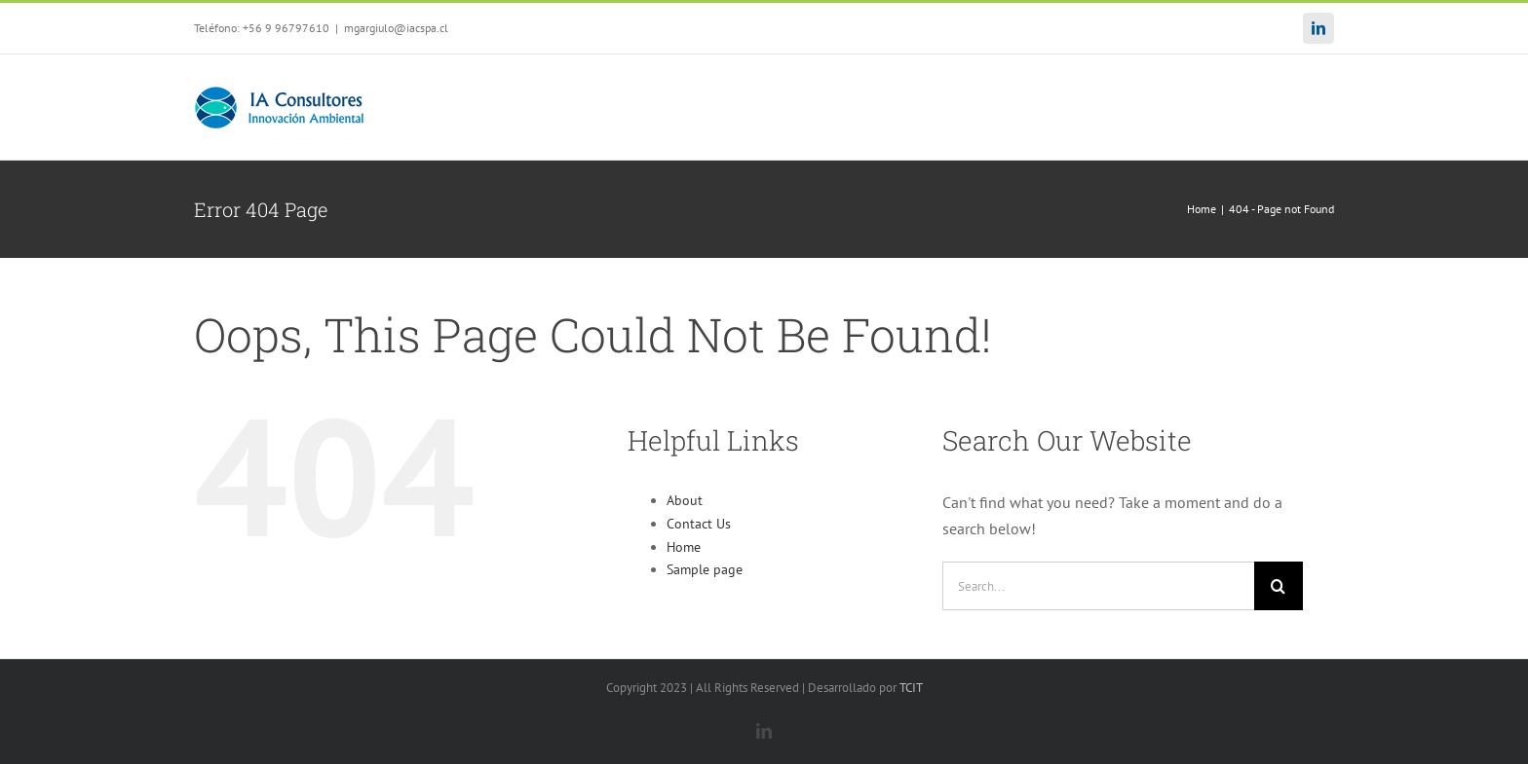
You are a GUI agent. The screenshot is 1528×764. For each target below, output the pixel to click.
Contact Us (699, 523)
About (685, 500)
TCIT (911, 687)
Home (684, 547)
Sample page (705, 569)
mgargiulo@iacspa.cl (396, 27)
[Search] (1278, 586)
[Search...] (1098, 586)
